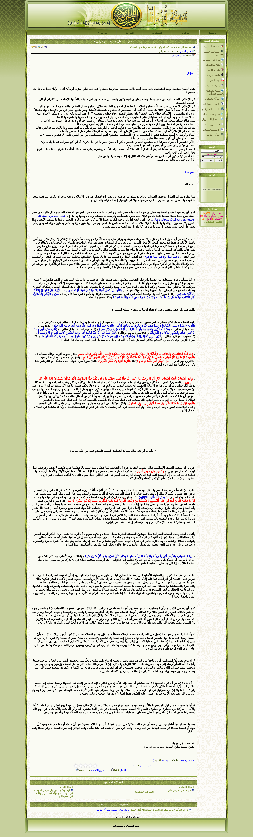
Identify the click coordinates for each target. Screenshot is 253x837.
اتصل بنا (130, 33)
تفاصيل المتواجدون (212, 222)
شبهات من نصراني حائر (180, 790)
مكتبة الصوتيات (214, 85)
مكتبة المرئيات (214, 75)
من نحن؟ (102, 33)
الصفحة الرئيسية (183, 47)
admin (174, 760)
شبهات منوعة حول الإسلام (143, 47)
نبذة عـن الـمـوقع (213, 59)
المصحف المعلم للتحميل (214, 53)
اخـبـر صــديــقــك (213, 114)
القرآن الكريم (215, 134)
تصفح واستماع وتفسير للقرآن (215, 92)
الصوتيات (157, 33)
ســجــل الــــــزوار (213, 119)
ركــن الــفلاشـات (213, 103)
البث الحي (217, 80)
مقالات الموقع (165, 47)
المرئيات (185, 33)
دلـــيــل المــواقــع (213, 108)
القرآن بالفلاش (214, 98)
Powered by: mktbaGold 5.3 (126, 817)
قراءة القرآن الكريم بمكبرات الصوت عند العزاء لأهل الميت (159, 809)
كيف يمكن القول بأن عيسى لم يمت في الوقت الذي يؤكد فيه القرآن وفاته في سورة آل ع (53, 793)
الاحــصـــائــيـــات (213, 129)
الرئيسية (213, 33)
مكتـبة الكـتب (215, 69)
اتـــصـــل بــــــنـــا (213, 124)
